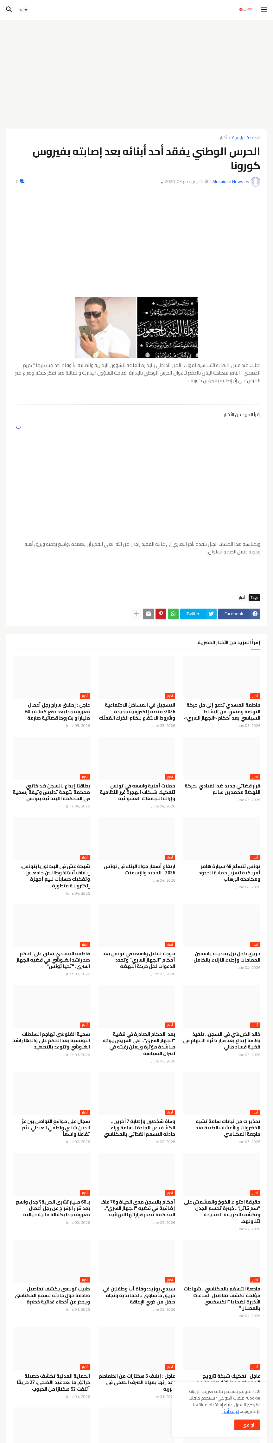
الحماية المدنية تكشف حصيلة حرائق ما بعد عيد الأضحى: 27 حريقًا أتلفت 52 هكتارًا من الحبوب (53, 1382)
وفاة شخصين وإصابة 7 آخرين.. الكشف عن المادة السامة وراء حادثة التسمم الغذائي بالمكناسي (139, 1128)
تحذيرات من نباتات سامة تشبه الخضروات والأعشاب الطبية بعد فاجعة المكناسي (228, 1128)
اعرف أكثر (230, 1411)
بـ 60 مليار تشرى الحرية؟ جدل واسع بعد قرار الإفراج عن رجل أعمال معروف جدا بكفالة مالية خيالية (53, 1208)
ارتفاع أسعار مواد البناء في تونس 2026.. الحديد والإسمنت (139, 869)
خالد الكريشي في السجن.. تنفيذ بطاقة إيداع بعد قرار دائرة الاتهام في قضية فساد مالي (221, 1040)
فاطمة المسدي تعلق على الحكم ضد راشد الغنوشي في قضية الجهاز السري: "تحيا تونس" (53, 960)
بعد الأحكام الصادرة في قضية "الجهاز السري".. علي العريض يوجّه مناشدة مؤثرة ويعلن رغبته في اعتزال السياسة (139, 1044)
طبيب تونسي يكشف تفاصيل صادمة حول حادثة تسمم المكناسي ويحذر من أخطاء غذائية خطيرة (52, 1295)
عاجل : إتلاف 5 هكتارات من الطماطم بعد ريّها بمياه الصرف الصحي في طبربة (137, 1382)
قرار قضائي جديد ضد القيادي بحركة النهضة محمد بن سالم (222, 789)
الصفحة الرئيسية (246, 138)
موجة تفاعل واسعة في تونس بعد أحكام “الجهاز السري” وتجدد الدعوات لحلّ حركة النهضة (139, 960)
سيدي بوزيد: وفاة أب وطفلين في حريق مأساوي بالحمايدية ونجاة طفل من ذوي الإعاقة (139, 1295)
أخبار (223, 138)
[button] (264, 9)
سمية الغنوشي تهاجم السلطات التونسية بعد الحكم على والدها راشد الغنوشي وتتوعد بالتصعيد (51, 1040)
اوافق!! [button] (247, 1425)
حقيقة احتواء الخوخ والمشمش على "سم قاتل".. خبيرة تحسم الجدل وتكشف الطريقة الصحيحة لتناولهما (222, 1211)
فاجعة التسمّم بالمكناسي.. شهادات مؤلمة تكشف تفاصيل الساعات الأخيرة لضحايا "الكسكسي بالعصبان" (222, 1298)
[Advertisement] (136, 72)
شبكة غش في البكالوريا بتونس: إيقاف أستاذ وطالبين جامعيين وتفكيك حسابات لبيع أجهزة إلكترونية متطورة (55, 876)
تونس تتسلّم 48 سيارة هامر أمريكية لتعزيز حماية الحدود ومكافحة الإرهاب (229, 873)
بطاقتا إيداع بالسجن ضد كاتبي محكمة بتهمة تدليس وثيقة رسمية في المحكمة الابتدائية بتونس (51, 792)
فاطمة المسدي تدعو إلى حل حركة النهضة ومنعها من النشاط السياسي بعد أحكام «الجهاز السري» (222, 711)
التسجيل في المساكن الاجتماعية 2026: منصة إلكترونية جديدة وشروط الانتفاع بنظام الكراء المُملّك (137, 711)
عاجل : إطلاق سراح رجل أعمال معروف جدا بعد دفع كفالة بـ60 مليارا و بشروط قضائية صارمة (57, 711)
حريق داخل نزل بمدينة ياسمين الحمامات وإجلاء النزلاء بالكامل (227, 956)
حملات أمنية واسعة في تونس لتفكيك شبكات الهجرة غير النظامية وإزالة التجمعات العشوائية (137, 792)
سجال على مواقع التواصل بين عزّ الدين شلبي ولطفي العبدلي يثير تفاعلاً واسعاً (56, 1128)
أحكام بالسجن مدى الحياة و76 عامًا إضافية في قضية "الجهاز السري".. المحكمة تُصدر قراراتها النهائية (137, 1208)
